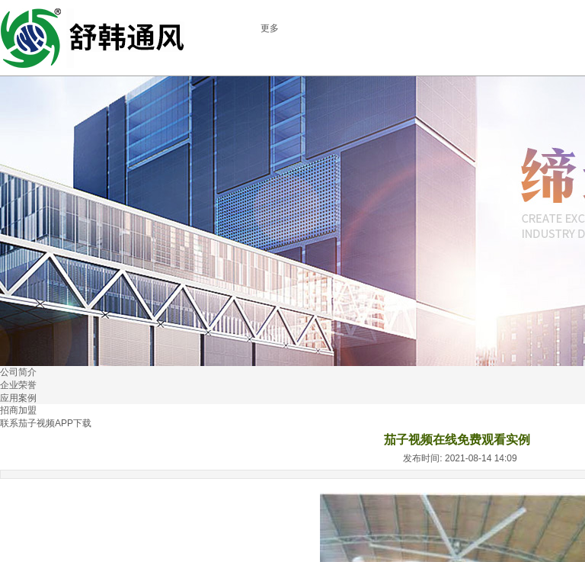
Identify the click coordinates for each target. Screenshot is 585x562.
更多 (270, 28)
